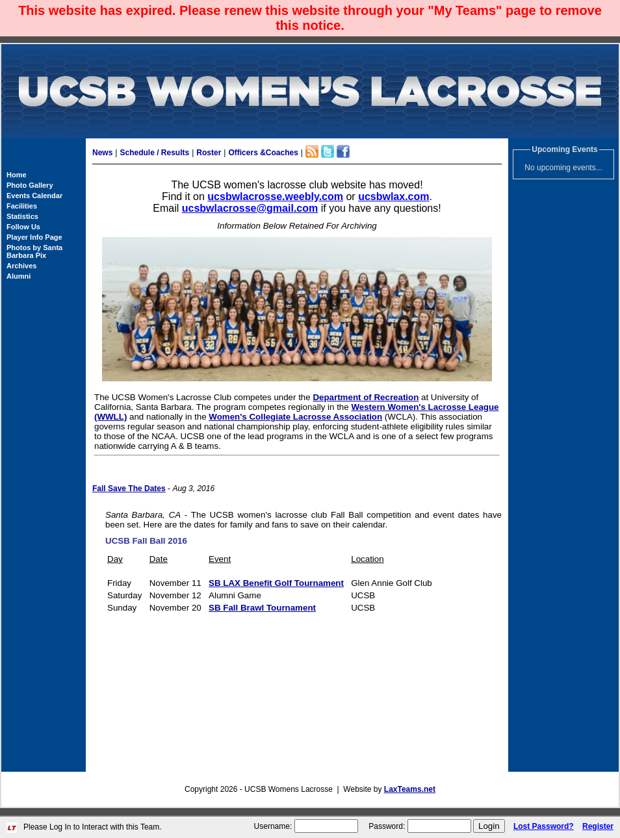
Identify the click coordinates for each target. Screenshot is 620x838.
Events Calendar (34, 195)
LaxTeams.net (409, 789)
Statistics (22, 216)
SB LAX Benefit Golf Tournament (276, 583)
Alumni (18, 276)
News (102, 152)
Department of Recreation (366, 397)
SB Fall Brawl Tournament (262, 608)
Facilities (21, 206)
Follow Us (23, 227)
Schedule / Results (154, 152)
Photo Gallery (29, 185)
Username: (273, 826)
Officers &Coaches (263, 152)
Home (16, 175)
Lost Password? (543, 826)
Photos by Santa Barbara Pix (34, 251)
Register (598, 826)
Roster (208, 152)
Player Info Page (34, 237)
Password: (386, 826)
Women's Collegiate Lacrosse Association (295, 417)
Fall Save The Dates (129, 488)
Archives (21, 266)
